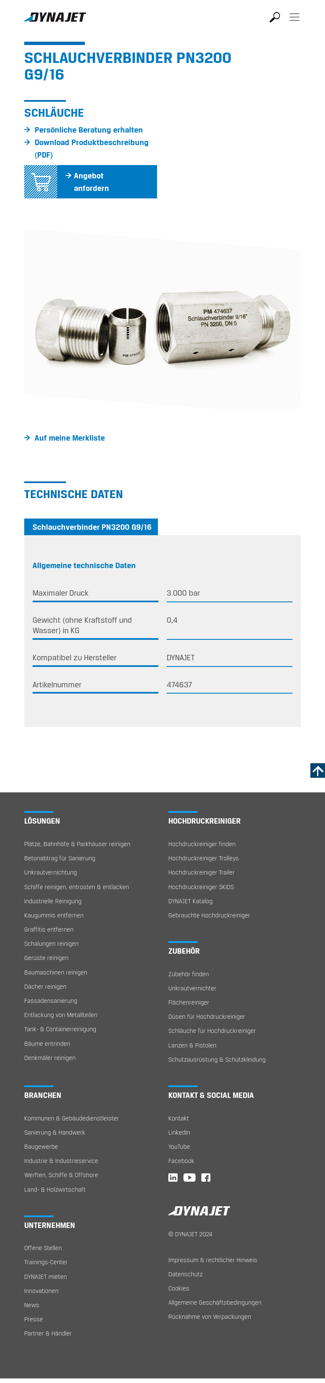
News (31, 1304)
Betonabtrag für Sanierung (59, 858)
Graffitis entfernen (49, 929)
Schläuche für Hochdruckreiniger (212, 1030)
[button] (45, 317)
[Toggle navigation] (294, 23)
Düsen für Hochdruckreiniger (206, 1016)
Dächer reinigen (45, 986)
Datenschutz (185, 1274)
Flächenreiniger (188, 1002)
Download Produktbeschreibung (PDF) (92, 148)
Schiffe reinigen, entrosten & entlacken (76, 886)
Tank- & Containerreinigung (60, 1028)
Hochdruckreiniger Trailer (201, 872)
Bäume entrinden (47, 1043)
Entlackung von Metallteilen (60, 1014)
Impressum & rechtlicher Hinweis (212, 1259)
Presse (33, 1319)
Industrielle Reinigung (52, 900)
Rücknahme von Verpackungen (209, 1316)
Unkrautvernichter (192, 988)
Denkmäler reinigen (50, 1057)
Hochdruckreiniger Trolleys (203, 858)
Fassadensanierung (50, 1000)
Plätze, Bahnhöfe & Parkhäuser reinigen (77, 843)
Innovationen (41, 1290)
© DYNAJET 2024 (190, 1234)
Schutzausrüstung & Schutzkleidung (217, 1059)
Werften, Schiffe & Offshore (61, 1174)
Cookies (178, 1288)
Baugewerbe (41, 1146)
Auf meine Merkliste (70, 437)
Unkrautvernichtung (50, 872)
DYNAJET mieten (45, 1276)
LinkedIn (179, 1132)
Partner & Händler (48, 1333)
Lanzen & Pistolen (192, 1045)
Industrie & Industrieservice (61, 1160)
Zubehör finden (188, 973)
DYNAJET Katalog (190, 900)
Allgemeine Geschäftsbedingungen (215, 1302)
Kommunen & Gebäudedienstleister (71, 1118)
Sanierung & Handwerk (54, 1132)
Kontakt (178, 1118)
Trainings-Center (46, 1261)
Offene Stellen (43, 1247)
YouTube (179, 1146)
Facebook (181, 1160)
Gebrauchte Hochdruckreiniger (209, 915)
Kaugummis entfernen (54, 915)
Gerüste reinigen (46, 957)
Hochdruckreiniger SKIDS (201, 886)
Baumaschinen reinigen (55, 972)
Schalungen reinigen (51, 943)
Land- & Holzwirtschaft (55, 1189)
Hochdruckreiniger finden (202, 843)
